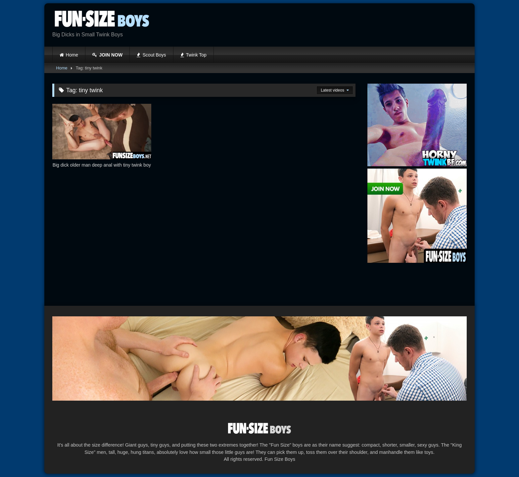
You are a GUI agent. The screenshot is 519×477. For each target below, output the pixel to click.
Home (72, 55)
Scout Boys (151, 55)
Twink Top (193, 55)
